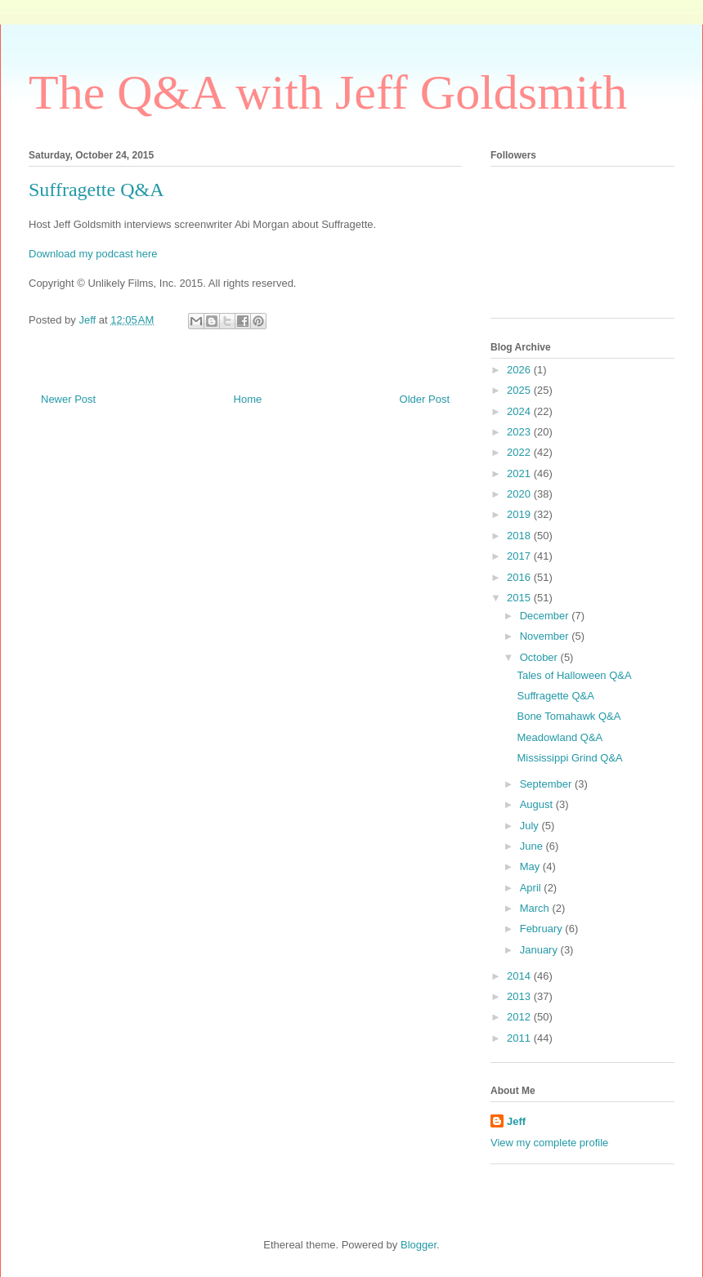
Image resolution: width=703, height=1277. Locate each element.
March (536, 908)
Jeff (516, 1121)
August (538, 804)
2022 (520, 452)
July (531, 825)
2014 (520, 976)
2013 (520, 996)
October (540, 657)
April (532, 888)
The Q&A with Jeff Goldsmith (328, 92)
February (543, 928)
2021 (520, 473)
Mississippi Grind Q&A (569, 758)
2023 (520, 432)
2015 (520, 598)
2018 (520, 535)
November (546, 636)
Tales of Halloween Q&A (574, 675)
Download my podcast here (93, 254)
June (533, 846)
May (531, 866)
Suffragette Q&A (555, 696)
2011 (520, 1038)
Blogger (419, 1245)
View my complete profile (549, 1142)
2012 (520, 1017)
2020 (520, 494)
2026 (520, 370)
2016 (520, 577)
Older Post (425, 399)
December (546, 615)
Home (248, 399)
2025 (520, 390)
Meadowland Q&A (559, 737)
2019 (520, 514)
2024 (520, 411)
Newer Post (68, 399)
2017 (520, 556)
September (547, 784)
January (540, 950)
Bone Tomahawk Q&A (568, 716)
